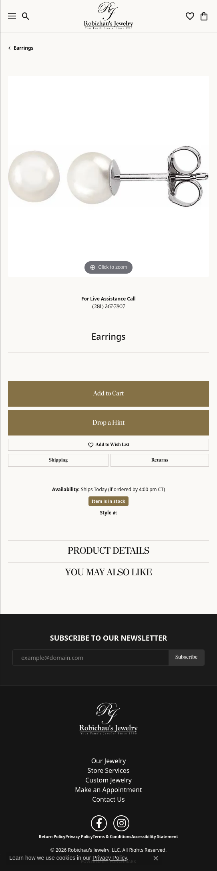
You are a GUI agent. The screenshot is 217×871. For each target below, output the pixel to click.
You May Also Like (108, 573)
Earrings (24, 47)
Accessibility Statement (154, 837)
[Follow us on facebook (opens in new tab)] (99, 823)
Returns (159, 460)
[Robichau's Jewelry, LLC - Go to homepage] (108, 718)
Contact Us (108, 799)
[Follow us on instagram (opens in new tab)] (121, 823)
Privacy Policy (78, 837)
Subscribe (186, 657)
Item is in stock (108, 501)
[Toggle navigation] (10, 16)
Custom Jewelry (108, 780)
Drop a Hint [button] (108, 422)
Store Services (109, 770)
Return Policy (52, 837)
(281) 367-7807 (108, 306)
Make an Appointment (108, 789)
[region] (108, 176)
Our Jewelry (108, 760)
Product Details (108, 551)
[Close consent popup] (155, 858)
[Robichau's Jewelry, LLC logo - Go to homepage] (109, 16)
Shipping (58, 460)
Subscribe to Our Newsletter (108, 638)
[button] (26, 16)
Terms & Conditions (111, 837)
